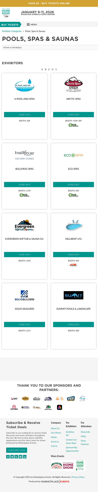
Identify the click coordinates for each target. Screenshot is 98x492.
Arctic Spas (73, 98)
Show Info (85, 432)
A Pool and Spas (24, 98)
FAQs (83, 436)
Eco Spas (73, 168)
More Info (24, 114)
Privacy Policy (78, 477)
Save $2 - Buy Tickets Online (49, 3)
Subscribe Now (16, 450)
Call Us (54, 446)
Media (54, 437)
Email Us (55, 441)
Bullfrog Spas (24, 168)
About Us (55, 428)
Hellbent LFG (73, 238)
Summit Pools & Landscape (73, 308)
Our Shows (56, 432)
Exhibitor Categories (12, 31)
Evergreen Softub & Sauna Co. (24, 238)
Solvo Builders (24, 308)
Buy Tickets (9, 24)
